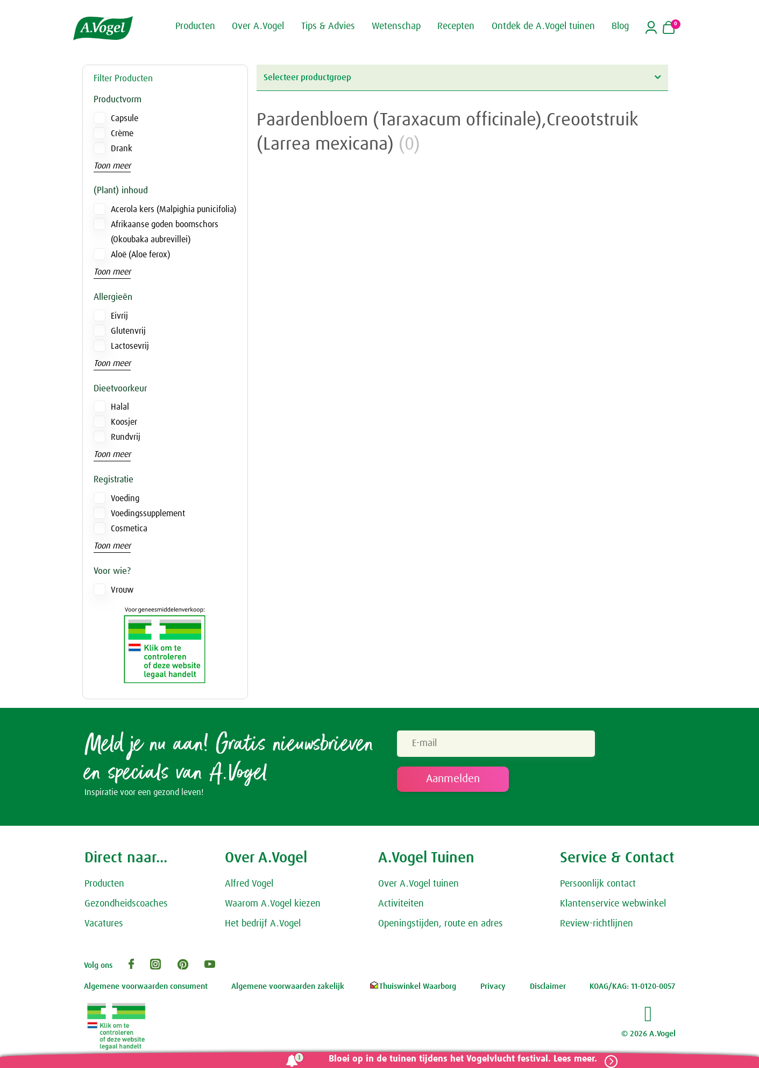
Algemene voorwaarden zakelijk (287, 989)
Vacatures (103, 926)
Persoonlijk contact (598, 886)
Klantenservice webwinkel (613, 906)
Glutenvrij (128, 331)
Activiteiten (401, 906)
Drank (121, 148)
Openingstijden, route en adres (440, 926)
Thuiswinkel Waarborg (412, 989)
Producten (104, 886)
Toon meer (112, 165)
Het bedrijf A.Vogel (263, 926)
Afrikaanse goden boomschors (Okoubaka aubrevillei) (164, 232)
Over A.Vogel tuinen (418, 886)
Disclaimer (548, 989)
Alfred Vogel (249, 886)
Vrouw (122, 590)
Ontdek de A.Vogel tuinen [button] (543, 26)
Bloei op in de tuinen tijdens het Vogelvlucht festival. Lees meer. (458, 1059)
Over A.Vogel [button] (258, 26)
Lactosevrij (130, 346)
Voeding (125, 498)
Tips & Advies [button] (328, 26)
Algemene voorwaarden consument (146, 989)
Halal (120, 407)
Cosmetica (129, 528)
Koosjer (124, 422)
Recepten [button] (455, 26)
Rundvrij (125, 437)
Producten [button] (195, 26)
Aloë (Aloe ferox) (140, 254)
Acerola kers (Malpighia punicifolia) (173, 209)
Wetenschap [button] (396, 26)
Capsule (124, 118)
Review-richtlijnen (596, 926)
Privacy (493, 989)
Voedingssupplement (148, 513)
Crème (122, 133)
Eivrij (119, 316)
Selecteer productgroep (462, 77)
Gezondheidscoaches (126, 906)
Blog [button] (620, 26)
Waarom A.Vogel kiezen (273, 906)
